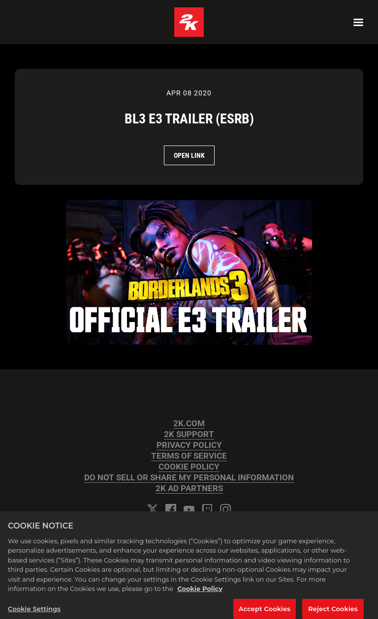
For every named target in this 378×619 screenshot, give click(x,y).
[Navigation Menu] (358, 22)
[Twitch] (207, 509)
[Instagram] (225, 509)
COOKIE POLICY (189, 467)
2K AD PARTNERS (189, 488)
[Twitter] (152, 509)
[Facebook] (170, 509)
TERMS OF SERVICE (189, 456)
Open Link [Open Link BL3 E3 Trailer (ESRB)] (189, 155)
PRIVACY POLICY (189, 445)
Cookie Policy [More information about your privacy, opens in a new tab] (199, 591)
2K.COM (189, 423)
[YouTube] (189, 509)
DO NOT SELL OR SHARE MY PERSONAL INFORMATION (189, 477)
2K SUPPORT (189, 434)
